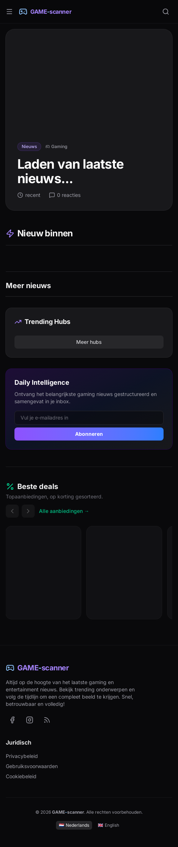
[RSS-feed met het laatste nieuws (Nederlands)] (46, 719)
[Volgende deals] (28, 511)
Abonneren (89, 434)
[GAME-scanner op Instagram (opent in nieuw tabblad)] (29, 719)
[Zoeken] (165, 11)
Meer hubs (89, 342)
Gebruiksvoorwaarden (32, 766)
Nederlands (74, 825)
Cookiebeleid (21, 776)
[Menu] (9, 11)
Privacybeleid (22, 756)
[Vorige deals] (12, 511)
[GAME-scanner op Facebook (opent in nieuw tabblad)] (12, 719)
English (108, 825)
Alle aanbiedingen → (64, 511)
